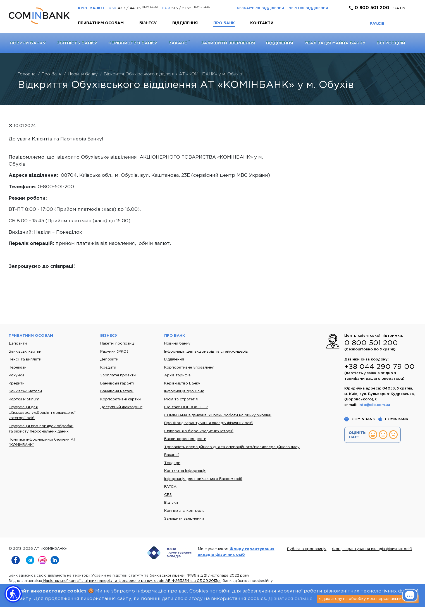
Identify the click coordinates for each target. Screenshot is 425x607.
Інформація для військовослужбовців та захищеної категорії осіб (42, 413)
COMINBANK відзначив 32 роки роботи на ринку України (217, 415)
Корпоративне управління (189, 367)
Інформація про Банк (184, 391)
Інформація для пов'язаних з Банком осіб (203, 479)
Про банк (224, 23)
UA (396, 8)
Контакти (261, 23)
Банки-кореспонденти (185, 439)
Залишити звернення (228, 43)
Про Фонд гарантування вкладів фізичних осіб (208, 423)
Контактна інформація (185, 470)
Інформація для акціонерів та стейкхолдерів (206, 351)
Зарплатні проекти (118, 375)
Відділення (185, 23)
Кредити (17, 383)
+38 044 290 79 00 (379, 367)
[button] (13, 593)
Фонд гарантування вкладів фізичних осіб (372, 549)
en (402, 8)
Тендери (172, 463)
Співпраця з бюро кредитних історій (198, 431)
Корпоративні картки (120, 399)
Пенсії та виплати (25, 359)
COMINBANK (360, 419)
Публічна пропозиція (306, 549)
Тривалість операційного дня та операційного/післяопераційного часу (232, 447)
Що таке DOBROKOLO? (186, 407)
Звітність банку (77, 43)
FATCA (170, 486)
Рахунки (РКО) (114, 351)
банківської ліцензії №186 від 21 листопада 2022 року (199, 575)
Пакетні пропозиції (117, 343)
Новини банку (28, 43)
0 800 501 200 (369, 8)
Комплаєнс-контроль (184, 510)
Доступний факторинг (121, 407)
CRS (168, 494)
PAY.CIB (377, 23)
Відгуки (171, 502)
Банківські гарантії (117, 383)
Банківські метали (25, 391)
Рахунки (16, 375)
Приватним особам (101, 23)
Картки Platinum (24, 399)
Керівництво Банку (132, 43)
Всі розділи (391, 43)
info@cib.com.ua (374, 405)
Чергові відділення (308, 8)
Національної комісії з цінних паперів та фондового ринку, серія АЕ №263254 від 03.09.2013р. (131, 580)
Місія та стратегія (181, 399)
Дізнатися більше (290, 599)
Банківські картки (25, 351)
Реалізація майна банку (335, 43)
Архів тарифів (177, 375)
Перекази (18, 367)
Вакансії (179, 43)
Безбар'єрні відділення (260, 8)
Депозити (18, 343)
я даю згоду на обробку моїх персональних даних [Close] (367, 599)
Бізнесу (148, 23)
